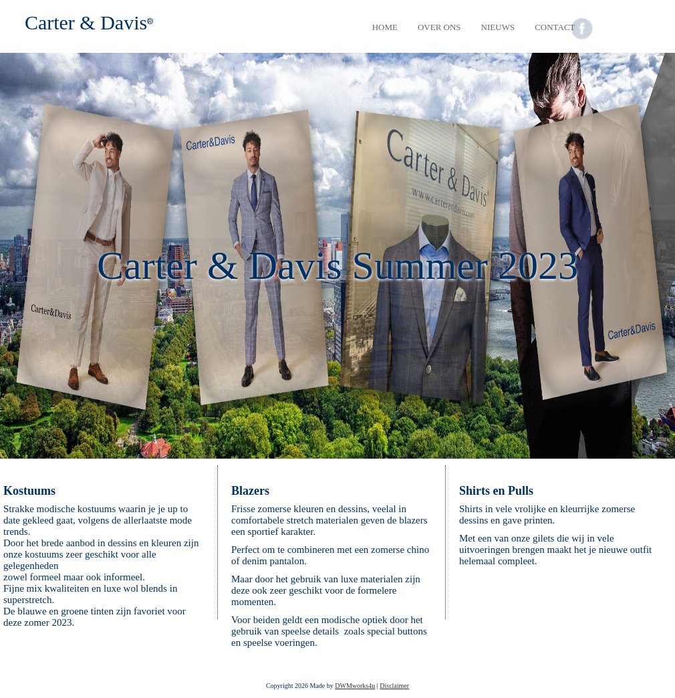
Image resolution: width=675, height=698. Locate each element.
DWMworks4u (355, 685)
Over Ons (439, 27)
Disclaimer (394, 685)
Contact (555, 27)
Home (385, 27)
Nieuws (498, 27)
